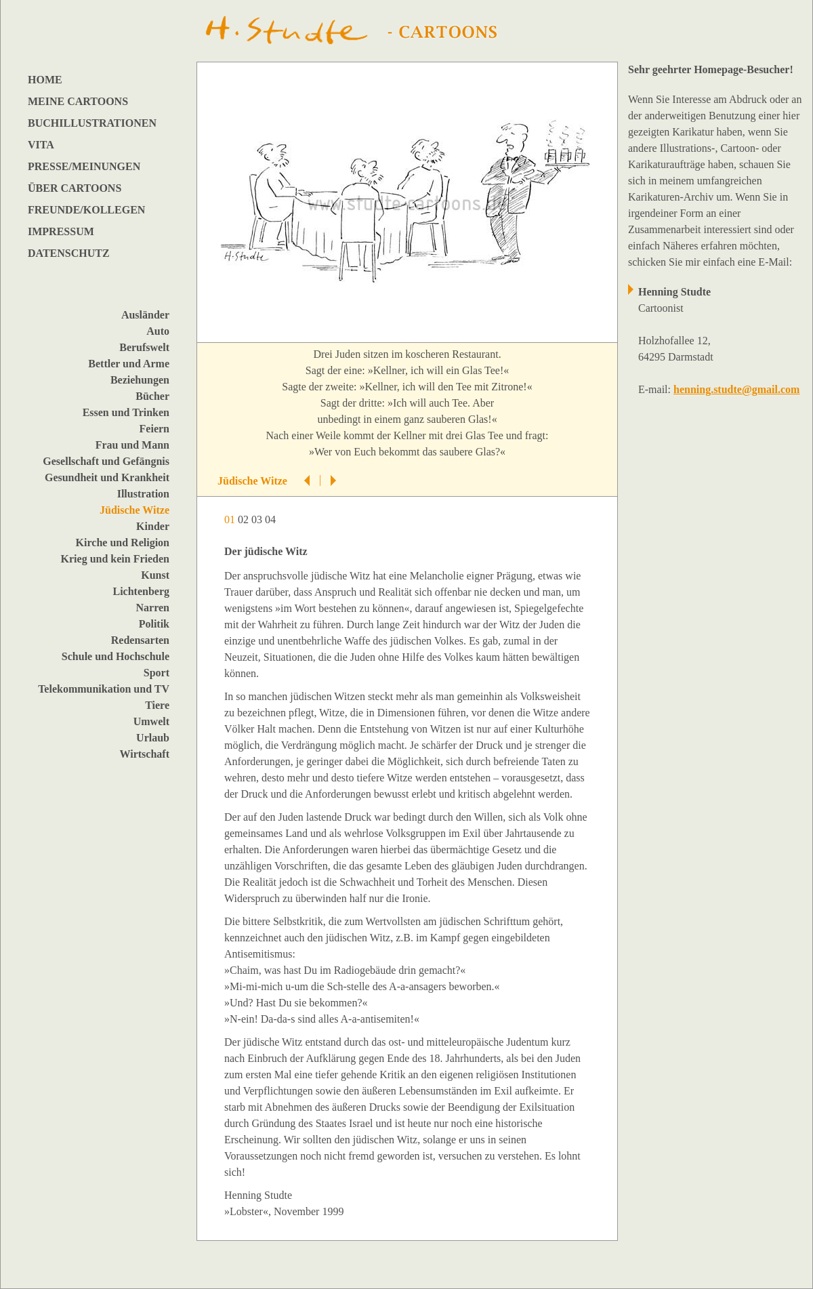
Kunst (155, 575)
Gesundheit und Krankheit (107, 477)
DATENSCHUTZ (69, 253)
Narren (152, 607)
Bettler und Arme (128, 363)
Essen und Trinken (126, 412)
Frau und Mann (132, 445)
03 (258, 519)
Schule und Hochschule (115, 656)
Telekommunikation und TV (103, 689)
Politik (154, 624)
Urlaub (152, 737)
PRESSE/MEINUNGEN (84, 166)
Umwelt (151, 721)
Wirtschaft (144, 754)
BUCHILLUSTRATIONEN (92, 123)
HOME (45, 79)
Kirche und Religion (122, 542)
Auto (157, 331)
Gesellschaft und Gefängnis (106, 461)
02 (244, 519)
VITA (41, 144)
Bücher (152, 396)
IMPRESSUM (61, 231)
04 (271, 519)
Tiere (157, 705)
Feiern (154, 428)
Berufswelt (144, 347)
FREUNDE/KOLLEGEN (86, 210)
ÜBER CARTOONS (74, 188)
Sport (156, 672)
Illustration (143, 493)
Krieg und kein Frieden (115, 559)
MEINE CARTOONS (78, 101)
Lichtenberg (140, 591)
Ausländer (145, 315)
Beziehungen (139, 380)
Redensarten (140, 640)
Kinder (152, 526)
